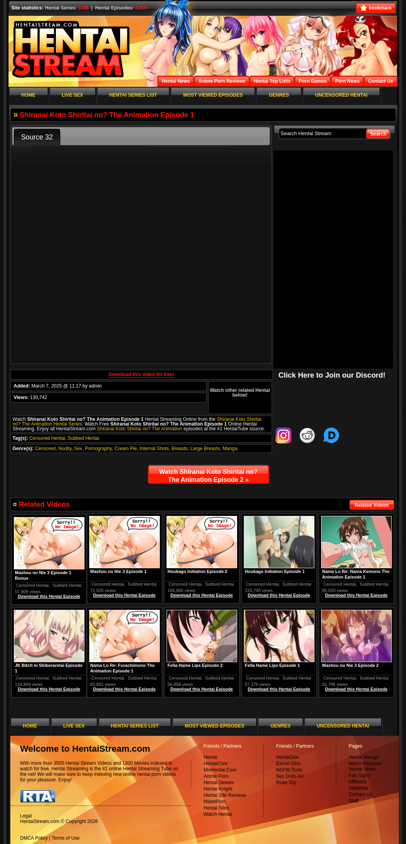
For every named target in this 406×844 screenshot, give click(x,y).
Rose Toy (286, 782)
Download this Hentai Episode (356, 595)
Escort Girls (288, 763)
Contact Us (360, 794)
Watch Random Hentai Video (365, 766)
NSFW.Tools (289, 770)
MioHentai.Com (220, 770)
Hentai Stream (219, 782)
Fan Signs (359, 775)
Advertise (359, 788)
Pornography (98, 448)
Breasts (180, 448)
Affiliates (358, 782)
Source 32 (37, 137)
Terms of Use (66, 838)
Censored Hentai (47, 438)
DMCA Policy (34, 838)
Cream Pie (126, 448)
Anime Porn (216, 776)
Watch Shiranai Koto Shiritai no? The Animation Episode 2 (208, 475)
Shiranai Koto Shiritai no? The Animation (139, 429)
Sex (78, 448)
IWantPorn (215, 801)
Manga (229, 448)
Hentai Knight (218, 789)
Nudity (64, 448)
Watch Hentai (218, 814)
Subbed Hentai (83, 438)
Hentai (211, 757)
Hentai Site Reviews (225, 795)
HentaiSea (287, 757)
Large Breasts (205, 448)
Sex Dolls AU (290, 776)
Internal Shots (154, 448)
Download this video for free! (141, 374)
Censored (45, 448)
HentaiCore (216, 763)
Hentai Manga (364, 757)
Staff (353, 801)
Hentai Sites (217, 808)
